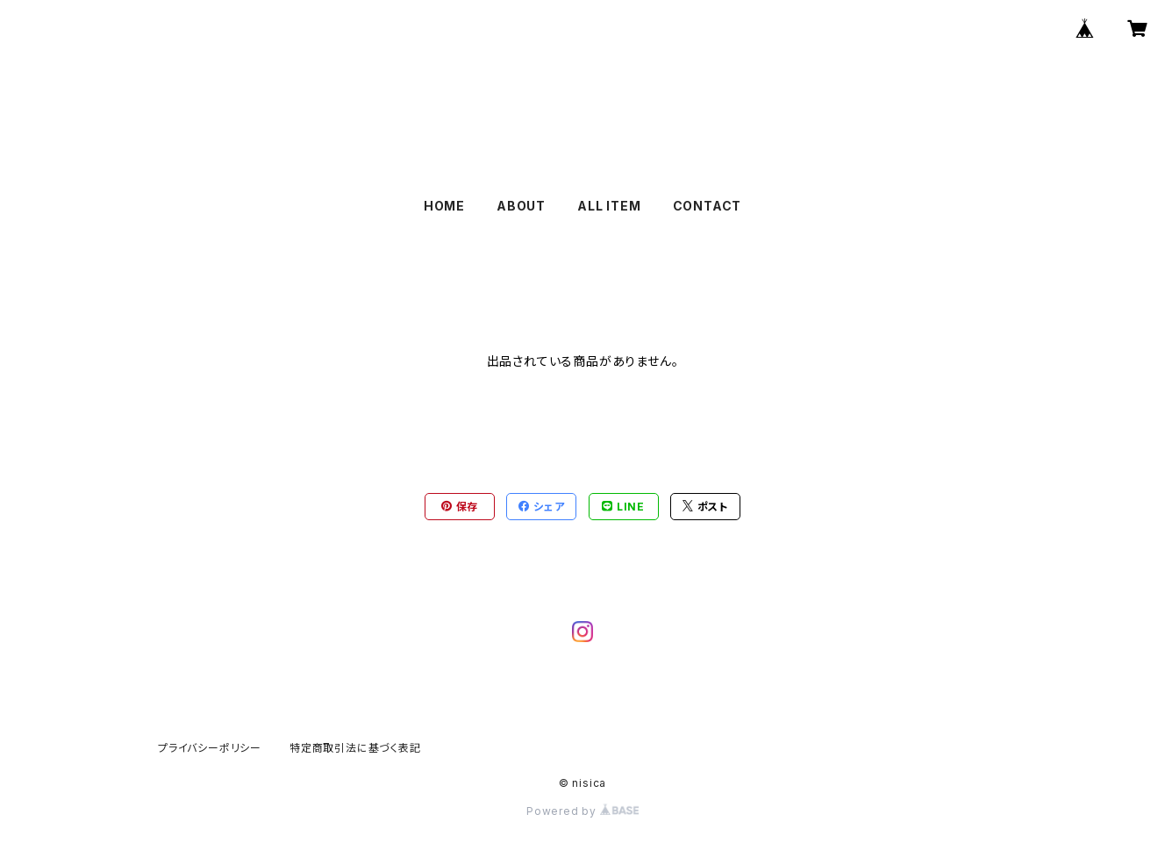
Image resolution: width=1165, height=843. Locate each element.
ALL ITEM (608, 205)
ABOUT (521, 205)
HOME (444, 205)
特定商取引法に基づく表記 (355, 747)
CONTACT (707, 205)
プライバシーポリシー (209, 747)
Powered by (582, 811)
